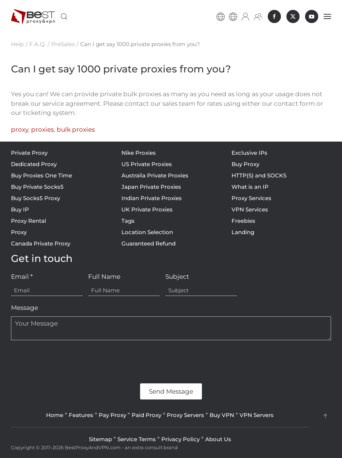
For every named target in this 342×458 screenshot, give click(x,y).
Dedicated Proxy (34, 164)
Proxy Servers (185, 415)
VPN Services (250, 209)
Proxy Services (251, 198)
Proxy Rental (28, 220)
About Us (218, 439)
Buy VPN (222, 415)
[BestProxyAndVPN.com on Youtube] (311, 16)
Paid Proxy (146, 415)
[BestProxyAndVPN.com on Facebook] (274, 16)
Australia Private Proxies (154, 175)
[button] (64, 16)
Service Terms (136, 439)
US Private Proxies (146, 164)
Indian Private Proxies (151, 198)
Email (22, 276)
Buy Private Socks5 (37, 186)
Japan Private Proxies (151, 186)
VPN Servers (257, 415)
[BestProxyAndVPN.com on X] (293, 16)
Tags (128, 220)
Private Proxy (29, 152)
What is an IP (250, 186)
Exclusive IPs (249, 152)
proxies (42, 129)
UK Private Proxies (147, 209)
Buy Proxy (245, 164)
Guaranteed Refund (148, 243)
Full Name (104, 276)
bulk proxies (76, 129)
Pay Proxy (112, 415)
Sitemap (100, 439)
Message (24, 307)
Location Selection (147, 232)
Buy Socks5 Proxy (35, 198)
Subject (177, 276)
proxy (19, 129)
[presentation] (66, 362)
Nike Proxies (138, 152)
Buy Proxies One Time (41, 175)
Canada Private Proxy (40, 243)
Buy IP (20, 209)
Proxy (19, 232)
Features (81, 415)
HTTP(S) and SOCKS (259, 175)
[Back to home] (33, 16)
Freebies (243, 220)
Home (54, 415)
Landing (243, 232)
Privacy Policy (180, 439)
